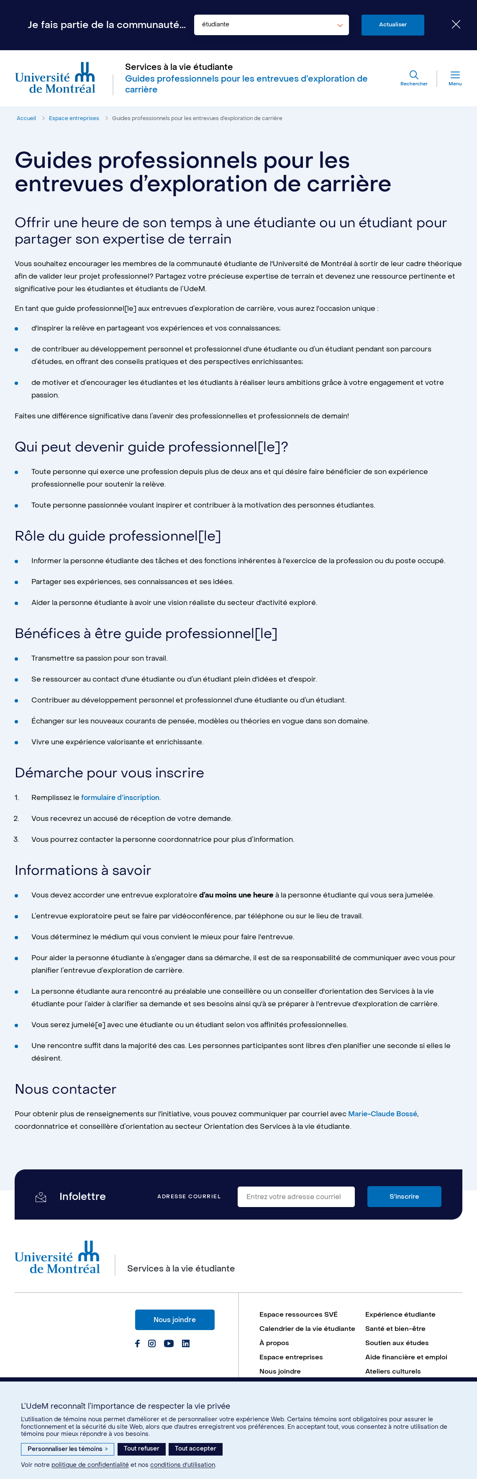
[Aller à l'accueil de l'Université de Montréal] (57, 79)
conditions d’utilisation (182, 1465)
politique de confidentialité (90, 1465)
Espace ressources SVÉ (299, 1316)
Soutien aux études (397, 1356)
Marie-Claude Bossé (384, 1116)
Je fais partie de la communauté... (107, 25)
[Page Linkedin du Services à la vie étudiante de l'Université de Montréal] (185, 1346)
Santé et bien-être (395, 1331)
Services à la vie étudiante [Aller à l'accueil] (180, 68)
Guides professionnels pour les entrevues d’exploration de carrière (202, 120)
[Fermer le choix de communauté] (449, 25)
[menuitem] (308, 1317)
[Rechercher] (411, 79)
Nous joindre (175, 1322)
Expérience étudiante (401, 1316)
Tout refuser (141, 1449)
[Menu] (447, 79)
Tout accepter (195, 1449)
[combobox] (271, 25)
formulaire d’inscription (121, 800)
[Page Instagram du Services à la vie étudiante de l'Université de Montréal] (151, 1346)
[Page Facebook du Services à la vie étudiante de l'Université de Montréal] (137, 1346)
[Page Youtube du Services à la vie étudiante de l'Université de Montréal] (168, 1346)
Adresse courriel (189, 1199)
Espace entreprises (75, 120)
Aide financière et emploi (407, 1371)
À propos (274, 1356)
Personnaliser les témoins (68, 1449)
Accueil (26, 120)
